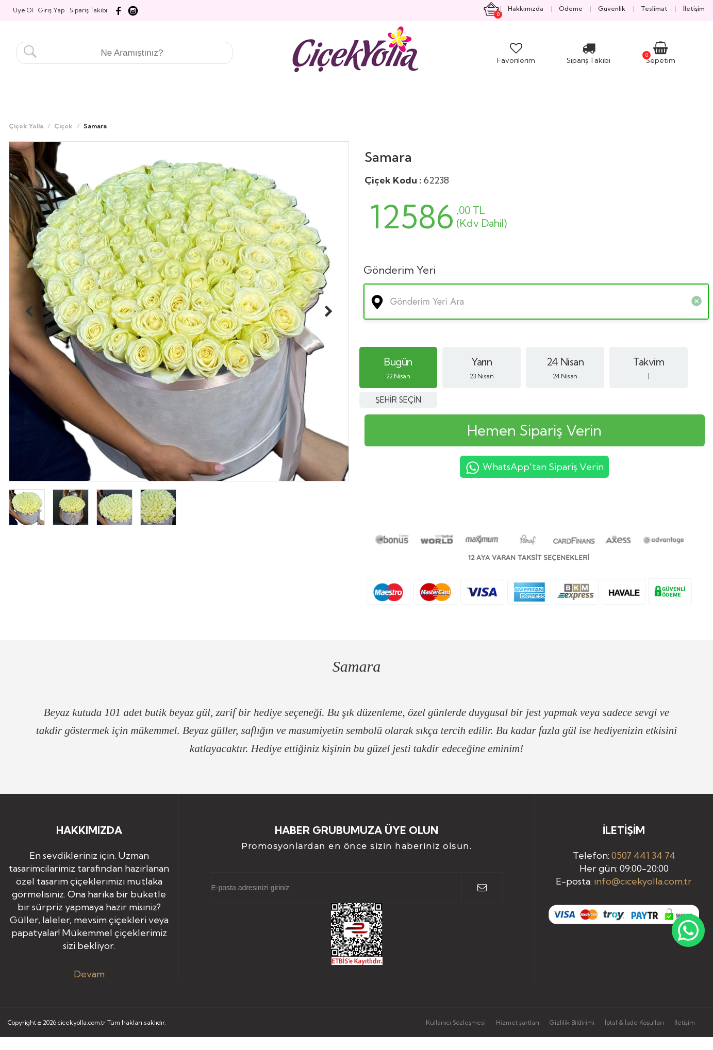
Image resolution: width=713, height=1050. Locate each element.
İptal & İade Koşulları (634, 1022)
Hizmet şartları (517, 1022)
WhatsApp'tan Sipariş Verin (534, 468)
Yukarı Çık (675, 1007)
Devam (89, 974)
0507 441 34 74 (643, 855)
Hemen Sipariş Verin (534, 430)
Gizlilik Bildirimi (572, 1022)
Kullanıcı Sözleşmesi (456, 1022)
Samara (388, 156)
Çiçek (63, 126)
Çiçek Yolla (26, 126)
